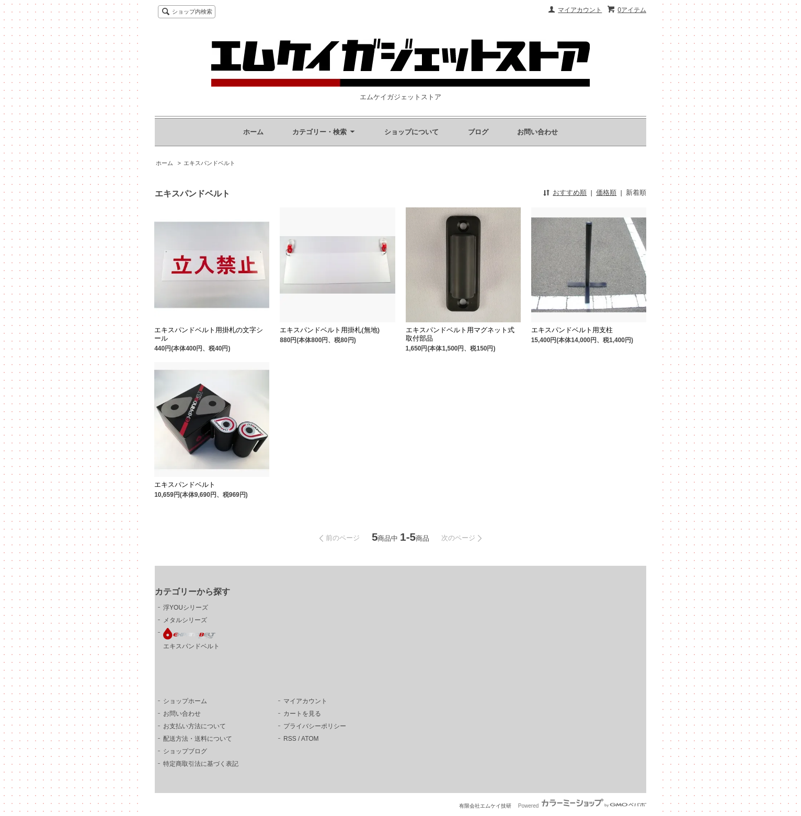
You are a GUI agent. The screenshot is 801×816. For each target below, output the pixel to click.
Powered (582, 806)
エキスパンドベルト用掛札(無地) (330, 330)
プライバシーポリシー (314, 726)
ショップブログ (185, 751)
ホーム (253, 132)
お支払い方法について (194, 726)
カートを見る (302, 713)
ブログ (478, 132)
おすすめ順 (570, 192)
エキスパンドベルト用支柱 (572, 330)
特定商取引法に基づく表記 (200, 763)
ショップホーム (185, 701)
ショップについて (411, 132)
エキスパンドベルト (209, 163)
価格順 (606, 192)
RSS (289, 738)
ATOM (310, 738)
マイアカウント (580, 10)
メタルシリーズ (185, 620)
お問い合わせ (537, 132)
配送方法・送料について (197, 738)
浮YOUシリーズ (185, 607)
